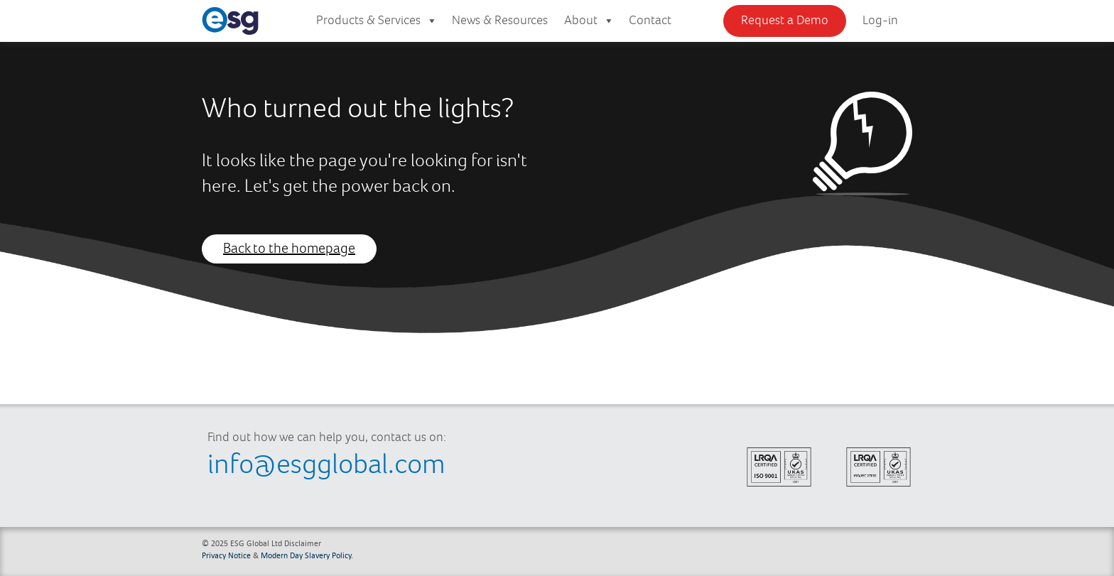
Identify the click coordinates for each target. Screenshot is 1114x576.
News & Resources (500, 20)
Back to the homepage (289, 248)
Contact (650, 20)
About (589, 21)
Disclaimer (302, 543)
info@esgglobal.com (326, 465)
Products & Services (377, 21)
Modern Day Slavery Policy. (307, 555)
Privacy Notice (226, 555)
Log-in (880, 20)
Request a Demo (784, 20)
